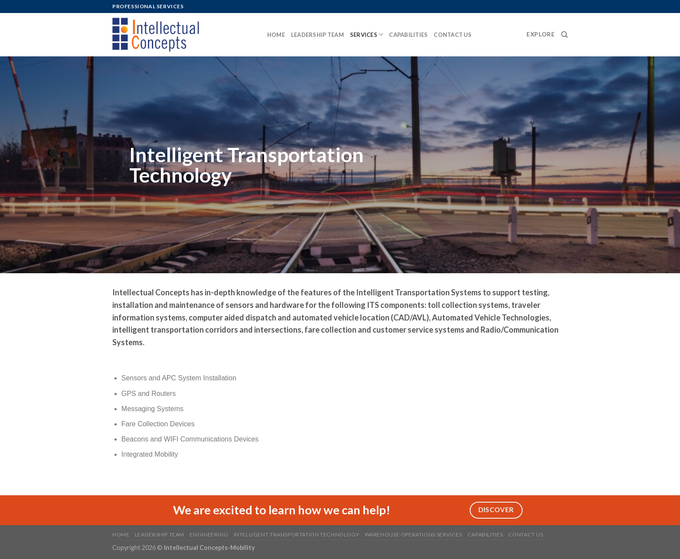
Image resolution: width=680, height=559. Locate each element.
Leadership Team (317, 34)
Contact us (452, 34)
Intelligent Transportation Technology (297, 534)
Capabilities (408, 34)
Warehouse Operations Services (413, 534)
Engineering (209, 534)
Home (276, 34)
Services (366, 34)
